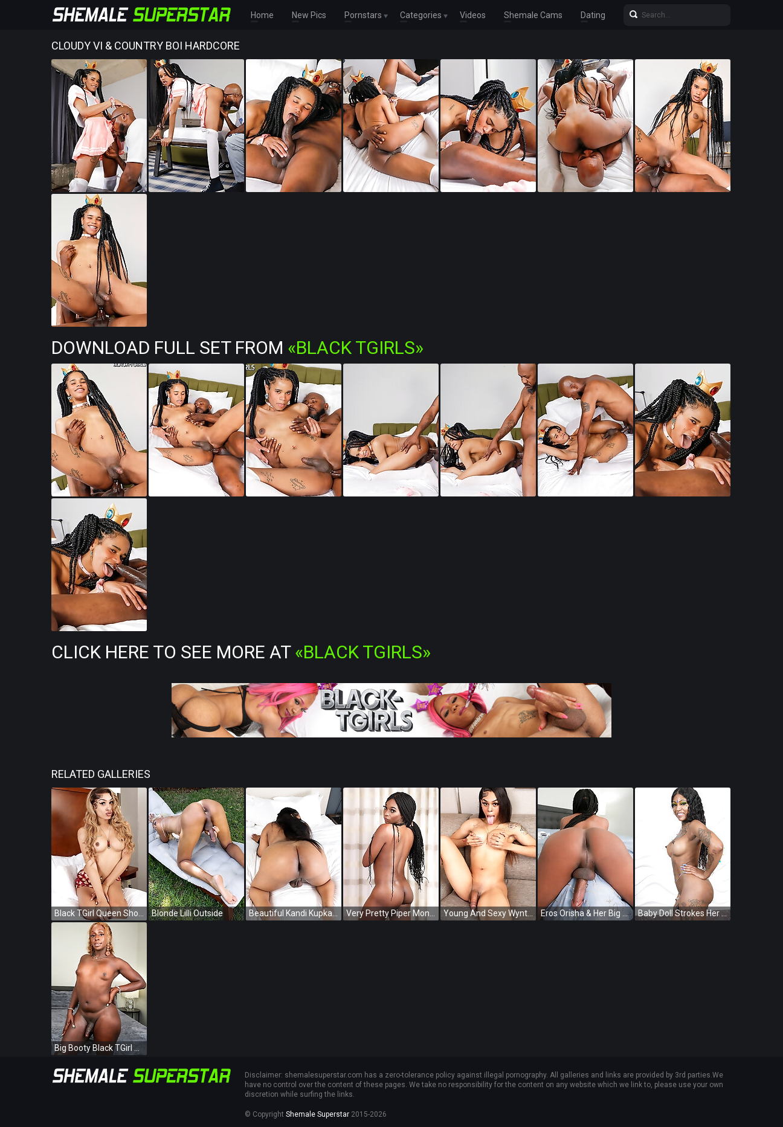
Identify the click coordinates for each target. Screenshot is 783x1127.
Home (262, 15)
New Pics (309, 15)
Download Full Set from (237, 347)
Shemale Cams (533, 15)
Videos (473, 15)
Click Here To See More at (241, 652)
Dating (593, 15)
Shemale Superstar (317, 1114)
